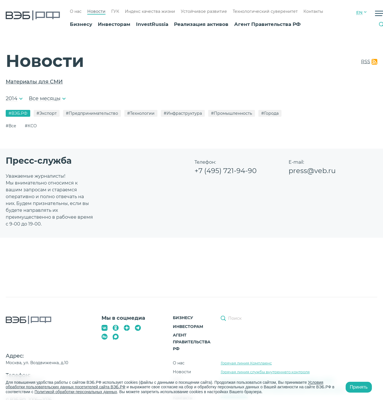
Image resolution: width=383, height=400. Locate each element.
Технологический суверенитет (265, 11)
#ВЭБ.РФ (18, 113)
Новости (96, 11)
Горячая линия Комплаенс (246, 363)
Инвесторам (114, 24)
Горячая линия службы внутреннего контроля (265, 372)
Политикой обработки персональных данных (76, 391)
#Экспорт (47, 113)
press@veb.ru (312, 171)
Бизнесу (81, 24)
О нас (76, 11)
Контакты (313, 11)
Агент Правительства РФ (267, 24)
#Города (270, 113)
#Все (11, 125)
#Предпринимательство (92, 113)
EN (359, 12)
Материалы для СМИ (34, 82)
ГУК (115, 11)
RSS (365, 61)
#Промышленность (231, 113)
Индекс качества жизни (150, 11)
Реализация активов (201, 24)
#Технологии (141, 113)
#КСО (31, 125)
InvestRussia (152, 24)
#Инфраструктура (183, 113)
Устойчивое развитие (204, 11)
